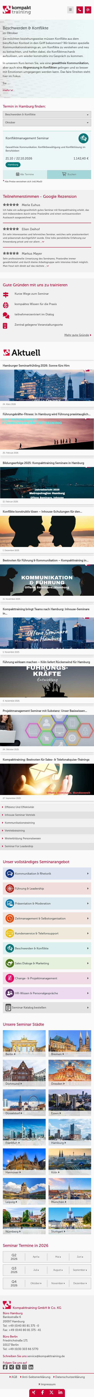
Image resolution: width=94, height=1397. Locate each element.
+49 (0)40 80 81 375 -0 (23, 1325)
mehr (8, 90)
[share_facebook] (42, 1393)
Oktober (36, 1283)
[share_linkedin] (60, 1393)
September (80, 1269)
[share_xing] (33, 1393)
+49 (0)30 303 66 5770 (23, 1349)
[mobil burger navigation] (70, 9)
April (36, 1256)
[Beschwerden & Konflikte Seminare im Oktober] (80, 9)
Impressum (47, 1384)
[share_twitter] (51, 1393)
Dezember (80, 1283)
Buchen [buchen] (69, 174)
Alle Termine (25, 174)
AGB (13, 1377)
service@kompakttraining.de (46, 1356)
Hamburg (13, 164)
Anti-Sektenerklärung (35, 1377)
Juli (36, 1269)
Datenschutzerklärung (69, 1377)
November (58, 1283)
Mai (58, 1256)
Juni (80, 1256)
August (58, 1269)
